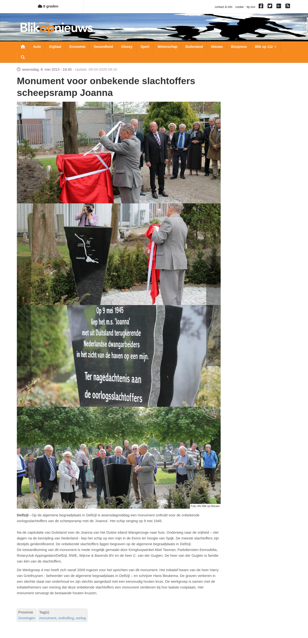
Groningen (26, 618)
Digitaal (55, 47)
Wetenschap (167, 47)
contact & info (223, 7)
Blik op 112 (265, 47)
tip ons (251, 7)
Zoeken (23, 57)
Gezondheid (103, 47)
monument (47, 618)
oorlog (81, 618)
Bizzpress (239, 47)
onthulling (66, 618)
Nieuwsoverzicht (23, 46)
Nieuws (217, 47)
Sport (145, 47)
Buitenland (194, 47)
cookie (239, 7)
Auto (37, 47)
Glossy (127, 47)
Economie (77, 47)
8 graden (48, 6)
